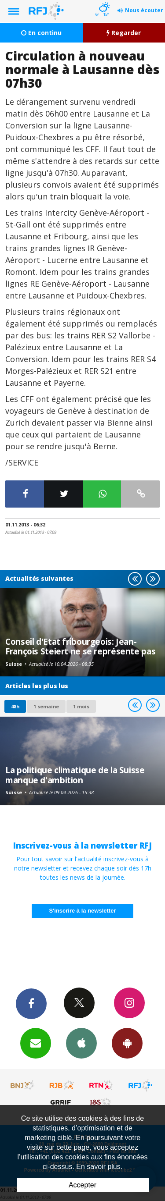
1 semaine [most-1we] (46, 706)
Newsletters (35, 1043)
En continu (41, 32)
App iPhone (81, 1043)
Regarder (123, 32)
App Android (127, 1043)
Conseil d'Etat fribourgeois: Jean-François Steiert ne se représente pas (80, 646)
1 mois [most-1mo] (81, 706)
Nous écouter (144, 10)
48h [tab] (15, 706)
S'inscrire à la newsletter (82, 910)
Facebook (31, 1003)
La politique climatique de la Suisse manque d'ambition (75, 774)
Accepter (82, 1185)
